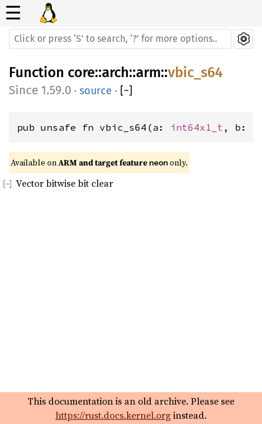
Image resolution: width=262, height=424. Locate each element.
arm (148, 72)
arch (115, 72)
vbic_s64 (195, 72)
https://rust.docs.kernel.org (113, 415)
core (81, 72)
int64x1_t (196, 127)
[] (126, 91)
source (95, 90)
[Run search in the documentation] (120, 39)
